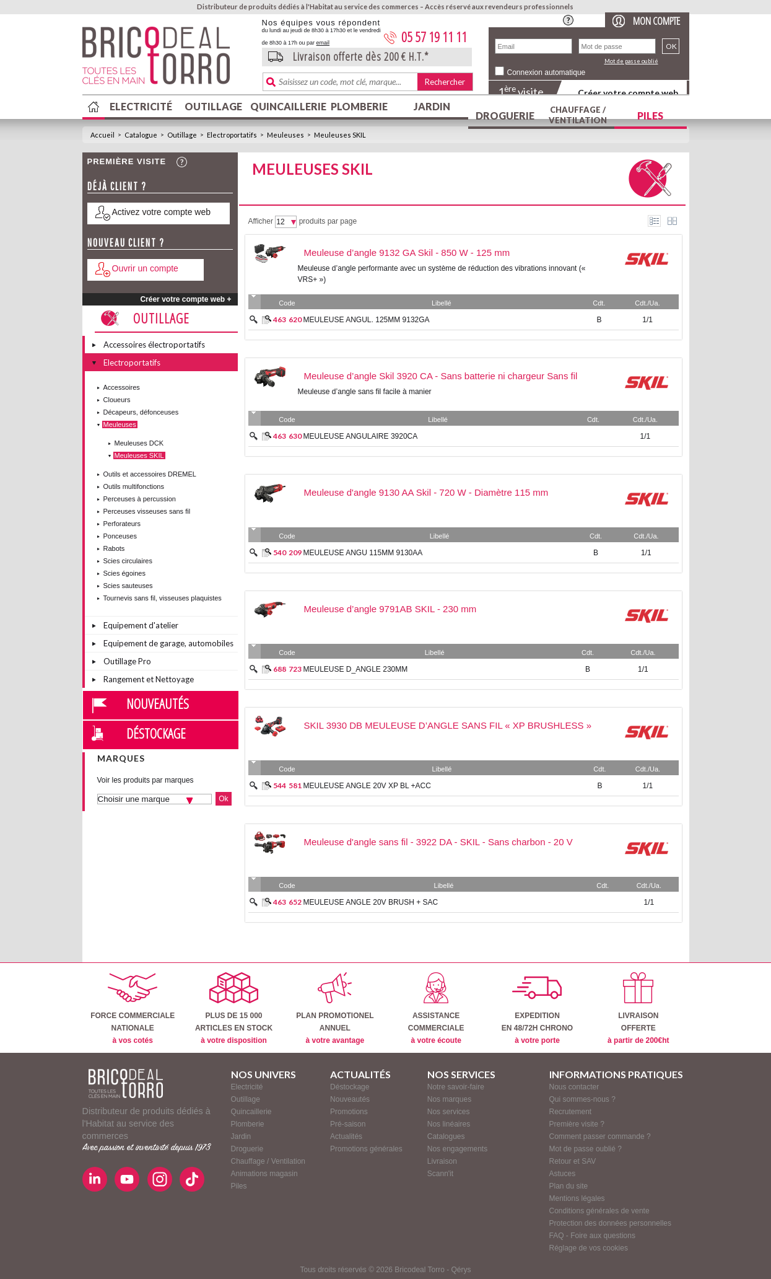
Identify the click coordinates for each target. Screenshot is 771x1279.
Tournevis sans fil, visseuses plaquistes (162, 598)
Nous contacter (574, 1087)
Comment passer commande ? (600, 1136)
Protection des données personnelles (610, 1223)
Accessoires (121, 387)
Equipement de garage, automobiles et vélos (168, 645)
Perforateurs (122, 523)
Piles (650, 115)
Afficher (260, 221)
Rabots (114, 548)
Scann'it (440, 1173)
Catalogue (140, 135)
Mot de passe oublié (631, 61)
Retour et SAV (572, 1161)
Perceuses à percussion (139, 499)
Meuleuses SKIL (340, 135)
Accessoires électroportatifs (154, 344)
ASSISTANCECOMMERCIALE (436, 1008)
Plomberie (359, 106)
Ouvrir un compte (145, 268)
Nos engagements (457, 1149)
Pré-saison (347, 1124)
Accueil (102, 135)
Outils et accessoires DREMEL (149, 474)
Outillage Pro (127, 661)
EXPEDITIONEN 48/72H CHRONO (537, 1008)
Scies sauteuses (128, 585)
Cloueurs (117, 399)
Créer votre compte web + (185, 299)
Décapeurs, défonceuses (141, 412)
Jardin (432, 106)
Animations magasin (264, 1173)
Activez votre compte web (161, 212)
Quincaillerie (286, 106)
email (323, 43)
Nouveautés (157, 703)
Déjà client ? (117, 186)
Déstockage (156, 733)
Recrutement (570, 1111)
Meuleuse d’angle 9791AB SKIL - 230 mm (390, 609)
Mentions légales (577, 1198)
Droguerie (505, 115)
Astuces (562, 1173)
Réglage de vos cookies (588, 1248)
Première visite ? (576, 1124)
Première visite (127, 161)
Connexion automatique (546, 72)
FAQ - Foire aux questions (592, 1235)
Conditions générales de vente (599, 1210)
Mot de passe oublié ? (585, 1149)
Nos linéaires (448, 1124)
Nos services (448, 1111)
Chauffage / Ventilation (578, 115)
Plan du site (568, 1186)
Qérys (461, 1269)
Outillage (213, 106)
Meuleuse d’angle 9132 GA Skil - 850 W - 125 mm (407, 252)
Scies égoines (124, 573)
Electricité (141, 106)
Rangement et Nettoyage (148, 679)
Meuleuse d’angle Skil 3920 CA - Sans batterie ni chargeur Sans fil (441, 376)
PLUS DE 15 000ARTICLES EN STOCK (233, 1008)
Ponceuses (120, 536)
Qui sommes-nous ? (582, 1099)
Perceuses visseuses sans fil (147, 511)
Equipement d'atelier (140, 625)
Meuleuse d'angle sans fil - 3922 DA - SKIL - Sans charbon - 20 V (438, 842)
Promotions (349, 1111)
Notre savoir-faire (455, 1087)
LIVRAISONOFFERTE (638, 1008)
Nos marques (449, 1099)
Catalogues (446, 1136)
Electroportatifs (232, 135)
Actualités (346, 1136)
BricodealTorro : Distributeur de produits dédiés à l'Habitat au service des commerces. (167, 59)
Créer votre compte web (628, 92)
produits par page (328, 221)
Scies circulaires (127, 561)
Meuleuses (285, 135)
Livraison (442, 1161)
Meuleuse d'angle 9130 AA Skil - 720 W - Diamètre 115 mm (426, 492)
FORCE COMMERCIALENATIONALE (132, 1008)
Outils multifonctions (133, 486)
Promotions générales (366, 1149)
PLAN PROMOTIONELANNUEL (334, 1008)
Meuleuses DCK (139, 443)
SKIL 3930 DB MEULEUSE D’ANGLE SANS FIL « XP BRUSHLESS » (448, 725)
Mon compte (656, 21)
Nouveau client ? (126, 242)
